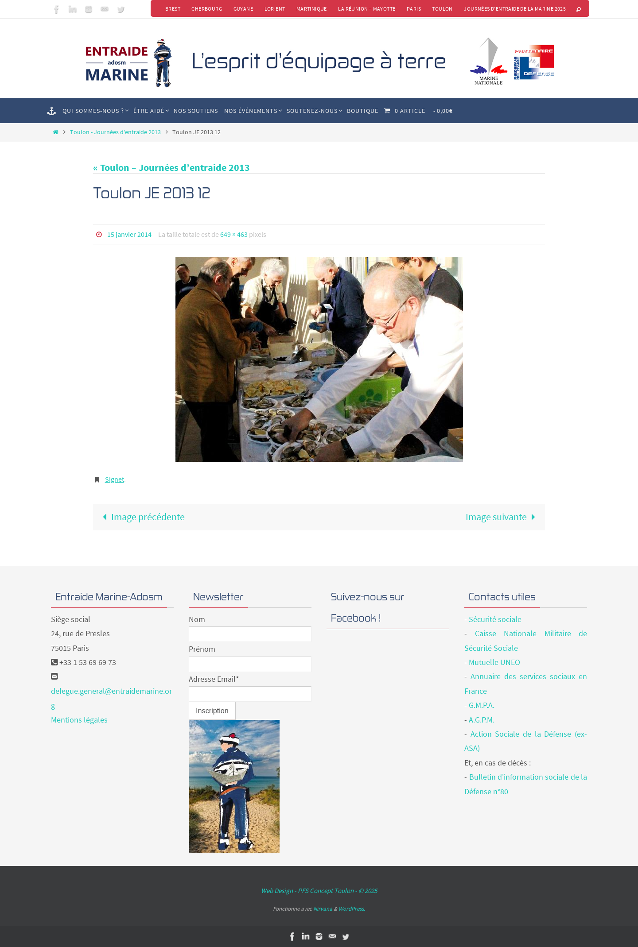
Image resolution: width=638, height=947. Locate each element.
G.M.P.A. (481, 705)
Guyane (242, 8)
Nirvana (322, 908)
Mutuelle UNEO (494, 662)
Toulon (442, 8)
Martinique (311, 8)
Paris (413, 8)
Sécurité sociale (495, 619)
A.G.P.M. (481, 719)
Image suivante (503, 516)
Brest (171, 8)
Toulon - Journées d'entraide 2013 (115, 132)
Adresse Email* (214, 678)
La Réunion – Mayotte (366, 8)
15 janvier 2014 (129, 234)
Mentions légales (79, 719)
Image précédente (141, 516)
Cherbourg (205, 8)
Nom (197, 619)
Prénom (202, 649)
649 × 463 (234, 234)
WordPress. (351, 908)
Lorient (273, 8)
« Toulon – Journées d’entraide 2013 (171, 167)
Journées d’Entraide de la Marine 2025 (515, 8)
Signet (114, 478)
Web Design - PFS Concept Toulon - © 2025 (319, 890)
